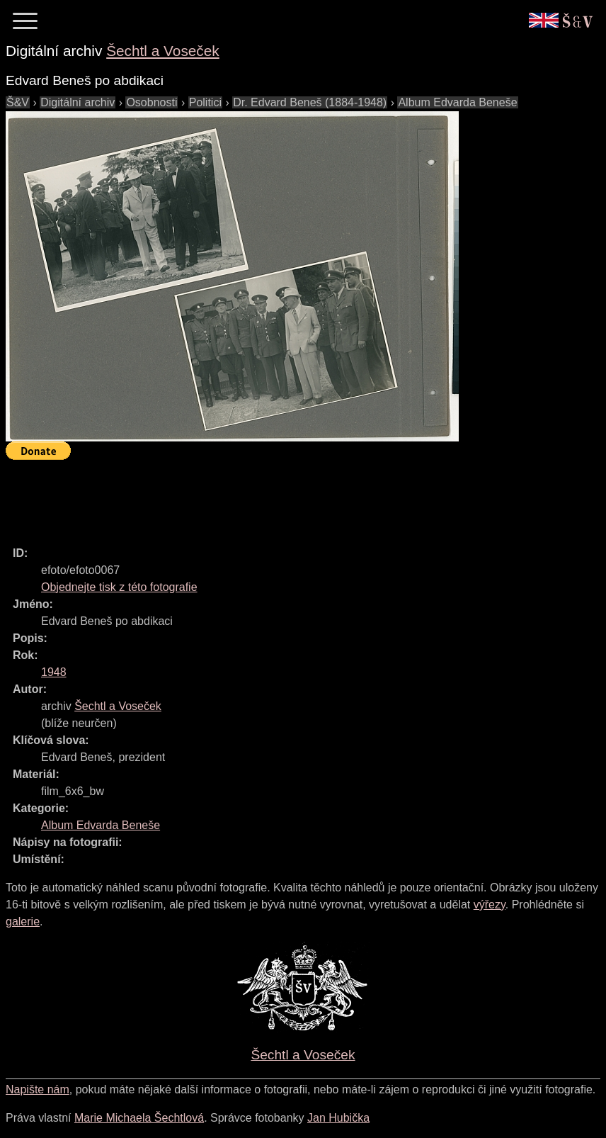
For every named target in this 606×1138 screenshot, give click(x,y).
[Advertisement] (263, 497)
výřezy (489, 904)
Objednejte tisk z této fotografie (119, 587)
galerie (23, 922)
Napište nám (37, 1089)
